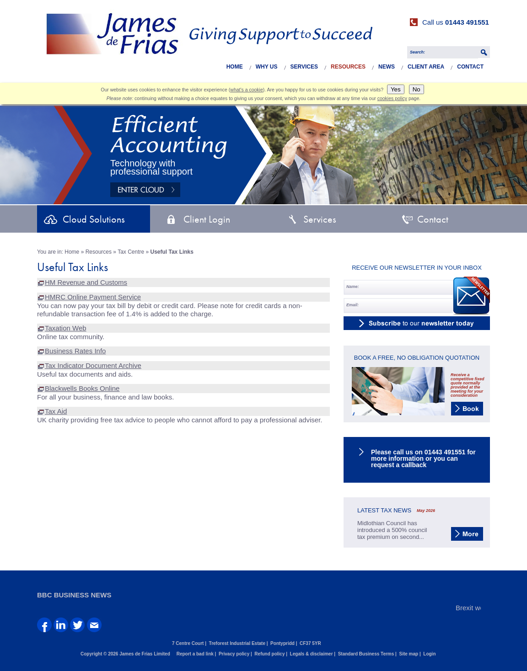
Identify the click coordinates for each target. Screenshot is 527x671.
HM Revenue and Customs (86, 282)
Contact (470, 67)
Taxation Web (65, 328)
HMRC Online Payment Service (93, 297)
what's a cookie (246, 89)
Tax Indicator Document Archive (93, 365)
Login (429, 653)
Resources (348, 67)
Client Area (426, 67)
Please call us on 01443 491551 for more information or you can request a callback (423, 458)
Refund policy (269, 653)
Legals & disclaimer (311, 653)
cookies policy (392, 98)
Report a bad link (195, 653)
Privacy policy (234, 653)
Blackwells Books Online (82, 388)
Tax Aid (56, 411)
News (386, 67)
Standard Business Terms (366, 653)
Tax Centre (131, 252)
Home (234, 67)
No (416, 89)
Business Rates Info (75, 351)
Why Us (267, 67)
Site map (408, 653)
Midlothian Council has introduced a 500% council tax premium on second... (392, 530)
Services (304, 67)
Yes (396, 89)
